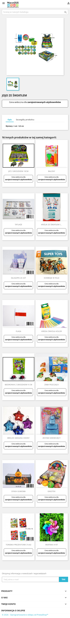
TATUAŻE (18, 224)
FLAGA (18, 331)
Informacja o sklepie (13, 610)
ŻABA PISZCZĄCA (51, 384)
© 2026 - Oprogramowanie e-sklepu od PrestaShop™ (25, 614)
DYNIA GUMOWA (18, 491)
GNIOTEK (51, 491)
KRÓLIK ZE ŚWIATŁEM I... (51, 224)
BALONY (51, 171)
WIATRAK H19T (51, 544)
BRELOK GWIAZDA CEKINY (18, 438)
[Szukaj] (35, 12)
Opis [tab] (10, 119)
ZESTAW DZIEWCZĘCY (52, 438)
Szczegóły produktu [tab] (25, 119)
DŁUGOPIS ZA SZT (18, 278)
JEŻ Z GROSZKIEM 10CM (18, 171)
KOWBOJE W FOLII (51, 278)
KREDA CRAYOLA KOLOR (51, 331)
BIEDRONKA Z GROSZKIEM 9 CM (18, 384)
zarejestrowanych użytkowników (44, 102)
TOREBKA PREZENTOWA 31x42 (18, 544)
